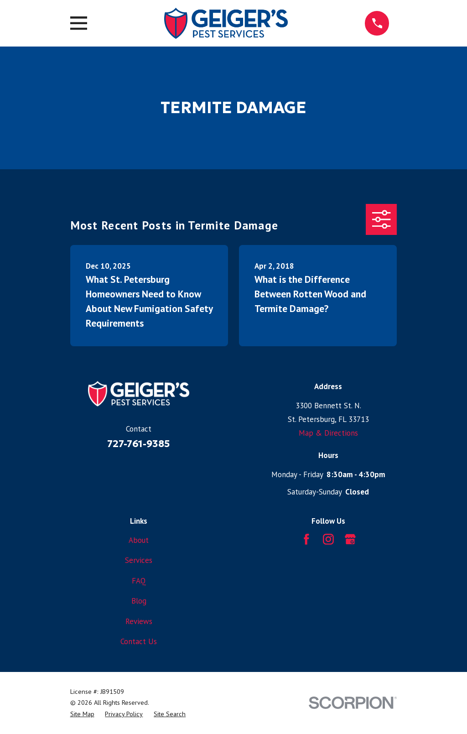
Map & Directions (328, 433)
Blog (138, 601)
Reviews (138, 621)
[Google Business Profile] (350, 539)
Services (138, 560)
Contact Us (138, 641)
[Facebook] (306, 539)
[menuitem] (82, 714)
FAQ (139, 581)
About (139, 540)
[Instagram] (328, 539)
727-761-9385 (138, 443)
